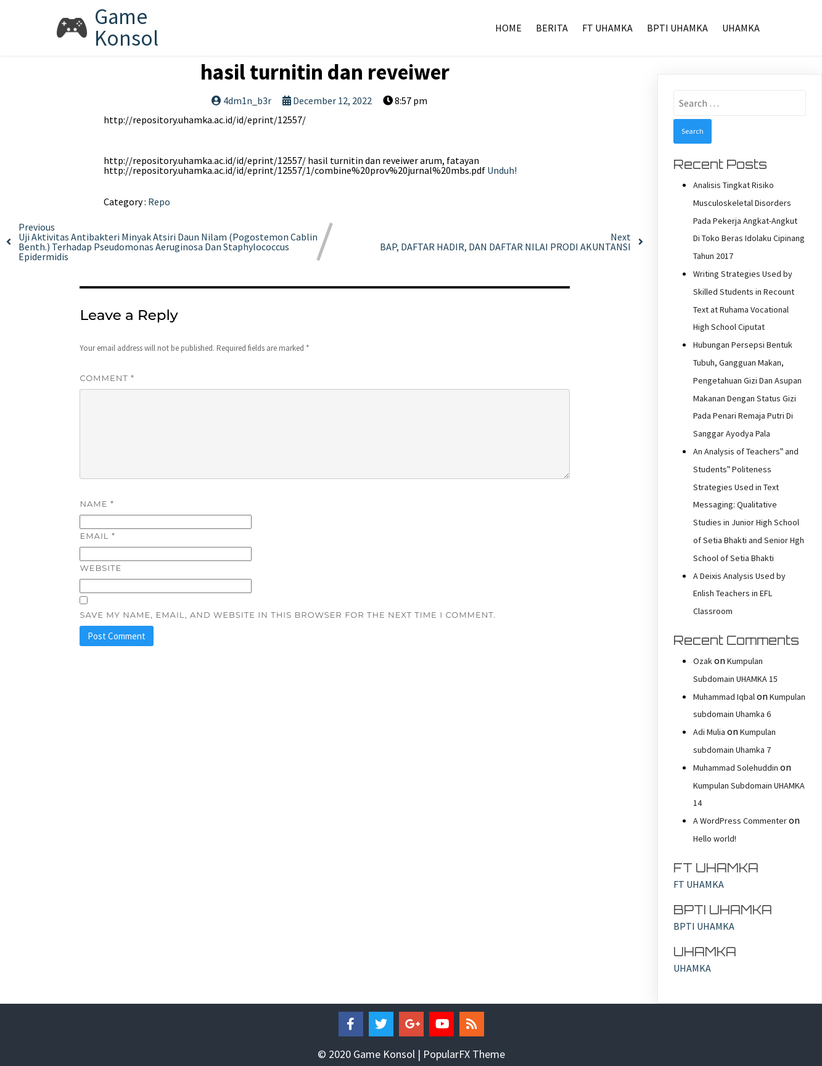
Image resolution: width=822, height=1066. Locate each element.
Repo (159, 201)
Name (96, 504)
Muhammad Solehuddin (735, 767)
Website (100, 568)
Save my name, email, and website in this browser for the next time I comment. (288, 615)
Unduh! (502, 170)
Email (97, 536)
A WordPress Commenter (740, 820)
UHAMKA (741, 28)
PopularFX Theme (464, 1054)
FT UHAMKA (607, 28)
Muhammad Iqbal (724, 696)
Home (508, 28)
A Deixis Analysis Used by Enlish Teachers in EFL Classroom (739, 593)
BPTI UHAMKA (677, 28)
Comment (107, 378)
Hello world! (714, 838)
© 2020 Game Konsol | (370, 1054)
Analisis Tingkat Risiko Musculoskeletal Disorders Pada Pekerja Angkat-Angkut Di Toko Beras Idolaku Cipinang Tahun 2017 (749, 220)
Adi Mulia (709, 731)
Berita (552, 28)
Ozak (702, 660)
